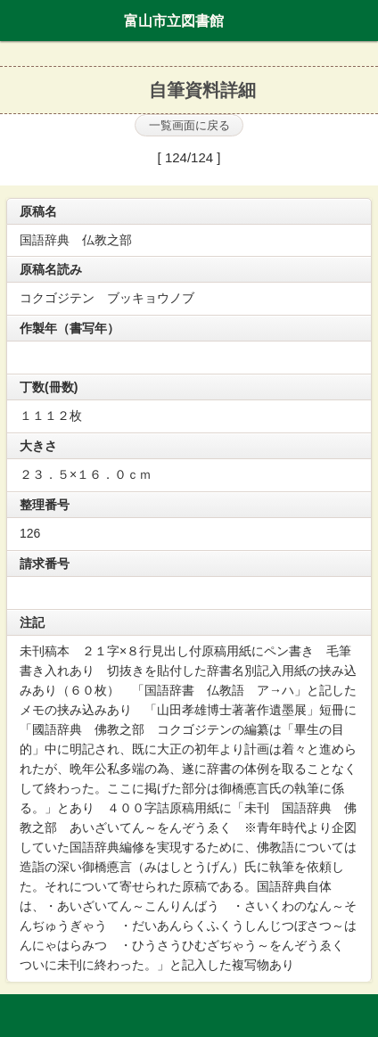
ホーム (19, 20)
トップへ (359, 1016)
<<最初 (88, 161)
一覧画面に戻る (189, 125)
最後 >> (297, 161)
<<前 (132, 161)
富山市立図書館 (174, 20)
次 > (253, 158)
